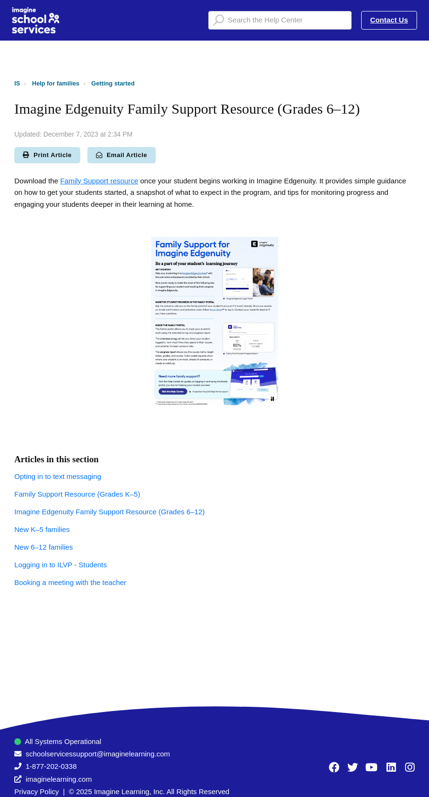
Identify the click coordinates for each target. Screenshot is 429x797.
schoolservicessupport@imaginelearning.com (98, 754)
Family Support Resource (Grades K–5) (77, 494)
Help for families (55, 83)
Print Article (47, 155)
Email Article (121, 155)
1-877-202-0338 (51, 766)
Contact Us (389, 20)
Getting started (113, 83)
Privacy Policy (36, 791)
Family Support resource (99, 181)
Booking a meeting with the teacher (70, 582)
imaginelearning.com (59, 779)
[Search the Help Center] (280, 20)
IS (17, 83)
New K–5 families (42, 529)
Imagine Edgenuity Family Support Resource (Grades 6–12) (109, 512)
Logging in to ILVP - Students (60, 565)
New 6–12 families (43, 547)
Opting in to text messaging (57, 476)
